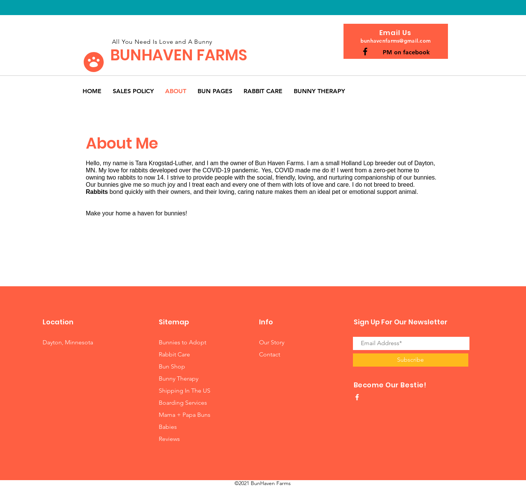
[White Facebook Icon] (357, 397)
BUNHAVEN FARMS (178, 55)
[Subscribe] (410, 360)
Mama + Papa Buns (184, 414)
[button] (215, 91)
